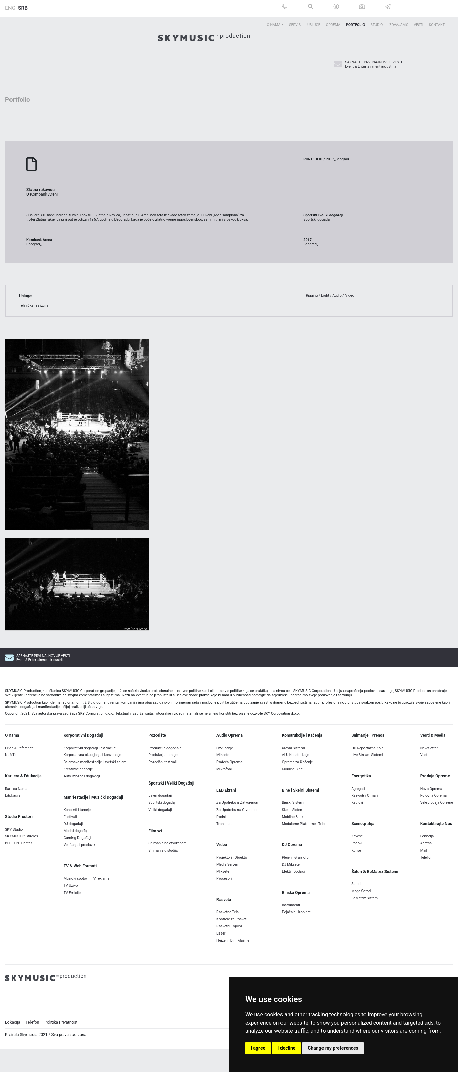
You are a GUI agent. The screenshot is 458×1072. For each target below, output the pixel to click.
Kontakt (437, 25)
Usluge (313, 25)
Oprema (333, 25)
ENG (10, 8)
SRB (23, 8)
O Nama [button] (273, 25)
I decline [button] (286, 1048)
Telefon (32, 1042)
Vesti (418, 25)
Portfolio (355, 25)
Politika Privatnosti (61, 1042)
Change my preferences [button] (333, 1048)
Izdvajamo (398, 25)
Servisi (295, 25)
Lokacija (12, 1042)
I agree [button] (258, 1048)
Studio (377, 25)
